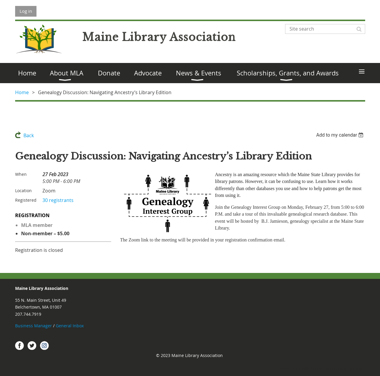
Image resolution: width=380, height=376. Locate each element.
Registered (25, 200)
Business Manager (33, 325)
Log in (26, 11)
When (21, 174)
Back (28, 135)
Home (22, 92)
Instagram (44, 345)
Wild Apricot (313, 368)
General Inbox (70, 325)
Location (23, 190)
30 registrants (58, 200)
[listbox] (340, 135)
